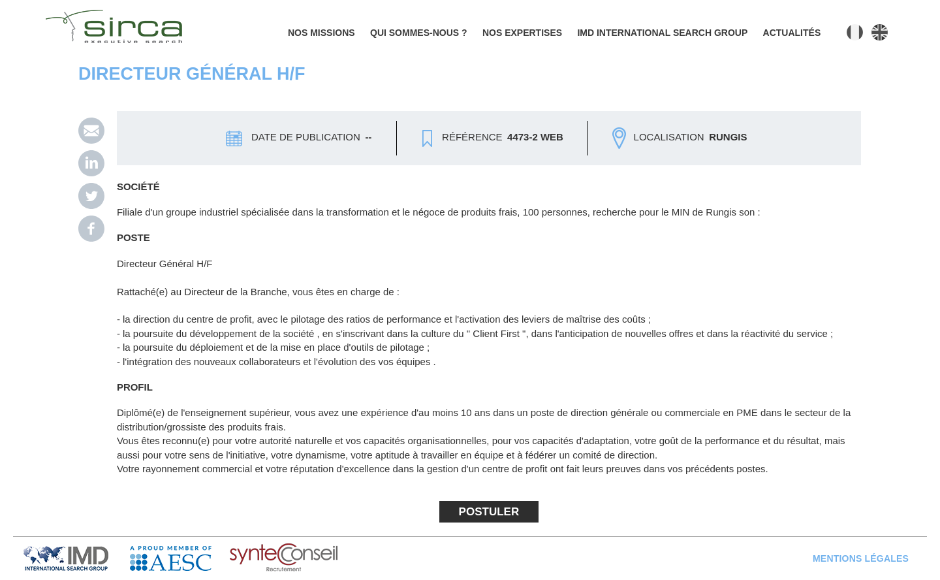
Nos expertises (522, 32)
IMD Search (76, 558)
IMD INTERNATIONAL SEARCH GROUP (662, 32)
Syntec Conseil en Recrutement (317, 558)
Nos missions (321, 32)
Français (855, 32)
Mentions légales (861, 558)
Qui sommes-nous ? (418, 32)
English (879, 32)
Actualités (792, 32)
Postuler (489, 512)
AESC (180, 558)
